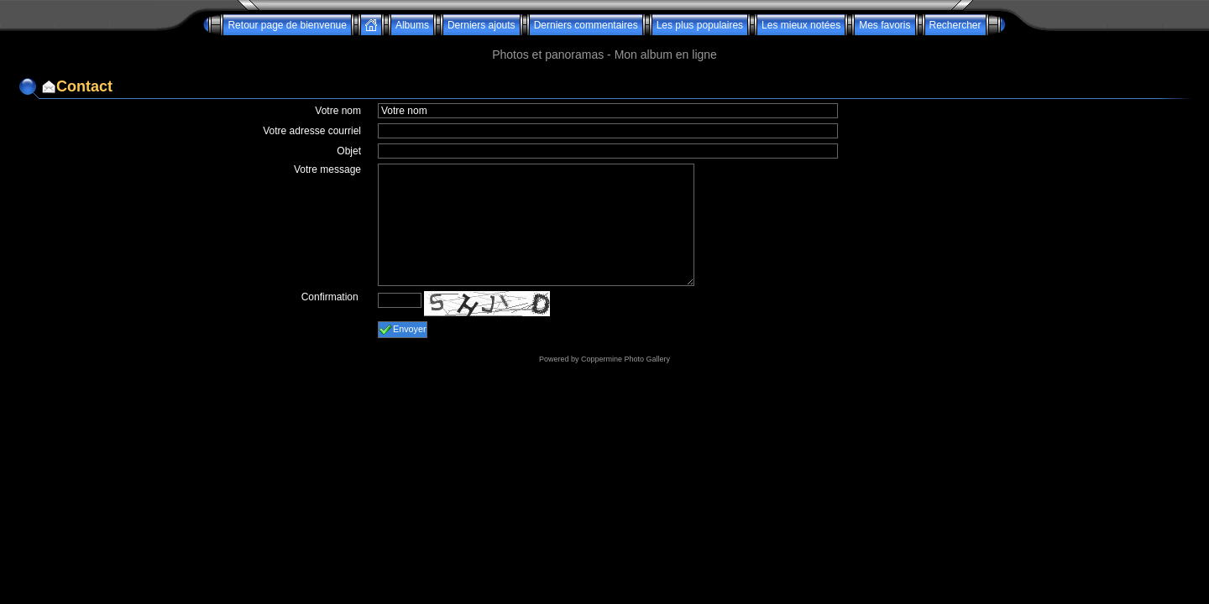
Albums (412, 25)
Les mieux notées (801, 25)
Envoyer (403, 329)
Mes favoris (884, 25)
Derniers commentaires (586, 25)
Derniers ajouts (481, 25)
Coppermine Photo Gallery (625, 359)
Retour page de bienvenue (287, 25)
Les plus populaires (700, 25)
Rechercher (955, 25)
